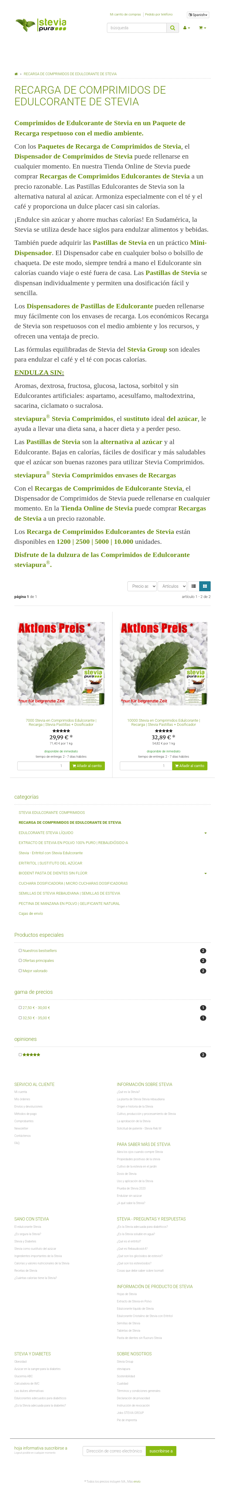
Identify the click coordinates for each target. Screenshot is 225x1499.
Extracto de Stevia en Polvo (134, 1301)
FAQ (17, 1143)
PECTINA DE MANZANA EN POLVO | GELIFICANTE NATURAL (69, 903)
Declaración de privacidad (133, 1398)
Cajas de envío (31, 913)
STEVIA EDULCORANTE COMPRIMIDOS (52, 812)
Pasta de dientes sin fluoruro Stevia (139, 1338)
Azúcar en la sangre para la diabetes (37, 1369)
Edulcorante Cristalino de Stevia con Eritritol (145, 1316)
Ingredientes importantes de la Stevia (38, 1256)
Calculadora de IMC (26, 1383)
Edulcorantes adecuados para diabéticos (40, 1398)
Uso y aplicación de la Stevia (135, 1181)
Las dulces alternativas (29, 1391)
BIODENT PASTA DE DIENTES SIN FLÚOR (115, 873)
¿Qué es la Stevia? (128, 1092)
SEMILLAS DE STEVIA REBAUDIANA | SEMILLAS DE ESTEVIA (69, 893)
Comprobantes (23, 1121)
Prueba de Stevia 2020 (131, 1188)
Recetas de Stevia (25, 1270)
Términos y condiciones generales (139, 1391)
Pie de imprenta (127, 1420)
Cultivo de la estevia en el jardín (137, 1166)
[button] (194, 586)
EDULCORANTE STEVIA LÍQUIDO (115, 833)
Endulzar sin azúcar (129, 1195)
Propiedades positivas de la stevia (138, 1159)
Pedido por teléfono (159, 14)
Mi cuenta (20, 1092)
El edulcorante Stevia (27, 1226)
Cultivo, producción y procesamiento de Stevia (146, 1113)
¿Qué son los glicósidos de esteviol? (140, 1256)
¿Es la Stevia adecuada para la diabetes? (40, 1405)
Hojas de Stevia (127, 1294)
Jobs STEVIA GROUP (130, 1412)
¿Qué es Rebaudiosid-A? (132, 1248)
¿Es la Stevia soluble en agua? (136, 1234)
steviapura (123, 1369)
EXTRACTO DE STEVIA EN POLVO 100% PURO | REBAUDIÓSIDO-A (73, 842)
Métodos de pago (25, 1113)
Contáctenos (22, 1135)
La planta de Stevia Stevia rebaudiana (141, 1099)
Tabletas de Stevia (128, 1330)
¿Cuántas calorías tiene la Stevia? (35, 1278)
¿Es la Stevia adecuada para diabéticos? (142, 1226)
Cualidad (122, 1383)
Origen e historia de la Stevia (135, 1106)
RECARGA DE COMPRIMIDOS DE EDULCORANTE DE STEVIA (70, 822)
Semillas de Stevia (128, 1323)
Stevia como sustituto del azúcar (35, 1248)
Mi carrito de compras (125, 14)
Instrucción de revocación (133, 1405)
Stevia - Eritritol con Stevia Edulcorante (51, 853)
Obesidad (20, 1361)
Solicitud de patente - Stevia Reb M (139, 1128)
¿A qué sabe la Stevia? (131, 1203)
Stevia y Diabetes (25, 1241)
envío (137, 1481)
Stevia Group (125, 1361)
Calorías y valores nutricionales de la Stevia (41, 1263)
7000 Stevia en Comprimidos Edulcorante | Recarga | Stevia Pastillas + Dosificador (61, 722)
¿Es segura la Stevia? (27, 1234)
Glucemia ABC (23, 1376)
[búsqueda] (137, 28)
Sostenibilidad (126, 1376)
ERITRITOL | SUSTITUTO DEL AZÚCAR (50, 863)
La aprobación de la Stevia (134, 1121)
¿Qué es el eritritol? (129, 1241)
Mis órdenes (22, 1099)
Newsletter (21, 1128)
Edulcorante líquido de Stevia (135, 1308)
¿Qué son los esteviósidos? (134, 1263)
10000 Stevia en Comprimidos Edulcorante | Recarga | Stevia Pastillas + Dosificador (163, 722)
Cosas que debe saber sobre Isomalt (140, 1270)
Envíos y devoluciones (28, 1106)
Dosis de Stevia (127, 1173)
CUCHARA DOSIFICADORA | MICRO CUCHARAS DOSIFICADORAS (73, 883)
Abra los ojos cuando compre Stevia (140, 1152)
